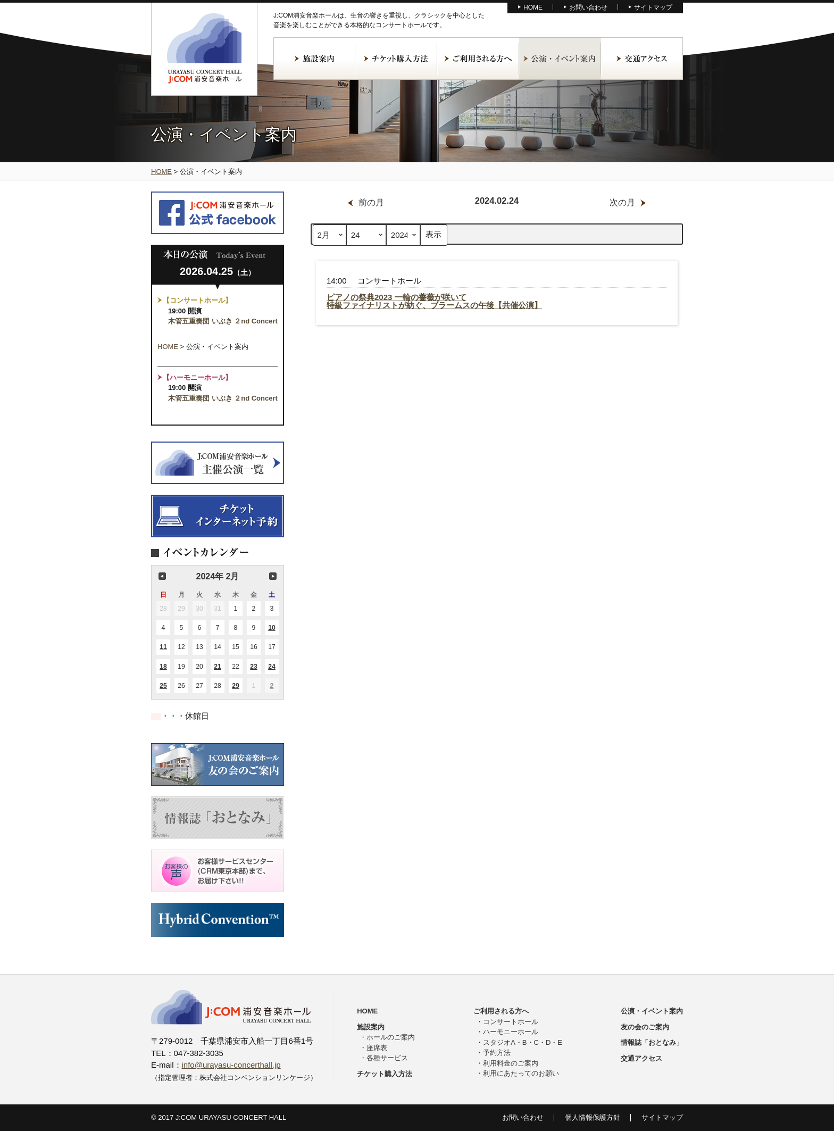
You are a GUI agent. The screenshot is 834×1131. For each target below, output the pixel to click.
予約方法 (497, 1053)
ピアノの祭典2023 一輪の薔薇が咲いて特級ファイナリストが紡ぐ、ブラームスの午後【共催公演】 (434, 301)
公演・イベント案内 (560, 58)
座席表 (376, 1048)
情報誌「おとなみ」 (652, 1042)
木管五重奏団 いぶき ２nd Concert (226, 321)
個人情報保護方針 (592, 1117)
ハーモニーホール (510, 1032)
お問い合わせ (588, 7)
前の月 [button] (162, 576)
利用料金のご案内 (510, 1063)
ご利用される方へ (478, 58)
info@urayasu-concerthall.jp (231, 1064)
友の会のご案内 (645, 1027)
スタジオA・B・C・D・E (522, 1042)
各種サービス (387, 1058)
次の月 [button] (273, 576)
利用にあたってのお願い (521, 1073)
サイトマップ (653, 7)
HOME (533, 7)
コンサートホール (510, 1022)
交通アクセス (642, 58)
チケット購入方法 (396, 58)
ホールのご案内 (390, 1037)
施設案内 (314, 58)
